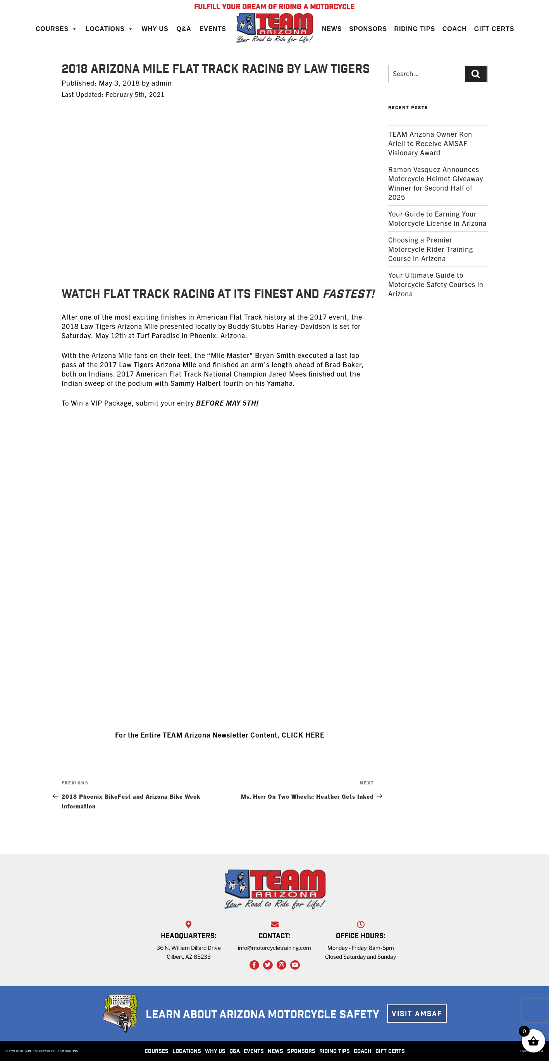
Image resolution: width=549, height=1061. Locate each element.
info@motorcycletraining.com (274, 947)
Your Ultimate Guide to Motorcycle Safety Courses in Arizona (436, 284)
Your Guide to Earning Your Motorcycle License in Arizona (437, 218)
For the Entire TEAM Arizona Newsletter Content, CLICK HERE (219, 734)
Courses (56, 29)
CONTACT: (274, 937)
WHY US (215, 1052)
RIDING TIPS (334, 1052)
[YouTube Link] (295, 965)
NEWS (275, 1052)
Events (213, 29)
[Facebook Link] (254, 965)
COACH (363, 1052)
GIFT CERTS (390, 1052)
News (332, 29)
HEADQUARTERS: (189, 937)
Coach (454, 29)
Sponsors (368, 29)
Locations (110, 29)
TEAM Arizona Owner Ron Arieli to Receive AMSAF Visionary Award (430, 143)
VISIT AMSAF (417, 1014)
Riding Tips (414, 29)
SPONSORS (301, 1052)
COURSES (157, 1052)
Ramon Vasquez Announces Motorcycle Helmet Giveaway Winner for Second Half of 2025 (435, 183)
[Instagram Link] (281, 965)
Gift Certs (494, 29)
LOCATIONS (186, 1052)
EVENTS (254, 1052)
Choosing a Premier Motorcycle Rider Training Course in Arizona (430, 249)
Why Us (155, 29)
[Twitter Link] (268, 965)
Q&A (184, 29)
